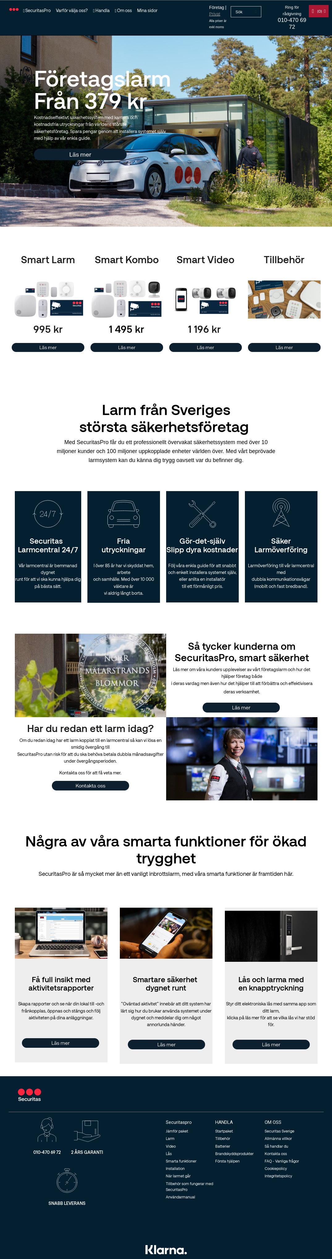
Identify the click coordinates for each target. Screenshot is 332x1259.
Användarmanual (180, 1197)
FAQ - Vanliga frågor (282, 1161)
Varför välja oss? (72, 10)
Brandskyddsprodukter (234, 1153)
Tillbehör (222, 1138)
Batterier (222, 1146)
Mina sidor (147, 10)
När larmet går (178, 1176)
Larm (170, 1138)
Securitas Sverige (279, 1131)
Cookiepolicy (276, 1168)
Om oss (124, 10)
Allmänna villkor (278, 1138)
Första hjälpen (227, 1161)
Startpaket (224, 1131)
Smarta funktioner (181, 1161)
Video (171, 1146)
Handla (102, 10)
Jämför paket (177, 1131)
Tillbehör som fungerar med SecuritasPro (189, 1186)
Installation (175, 1168)
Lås (169, 1153)
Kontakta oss (276, 1153)
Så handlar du (276, 1146)
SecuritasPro (38, 10)
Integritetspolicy (278, 1176)
